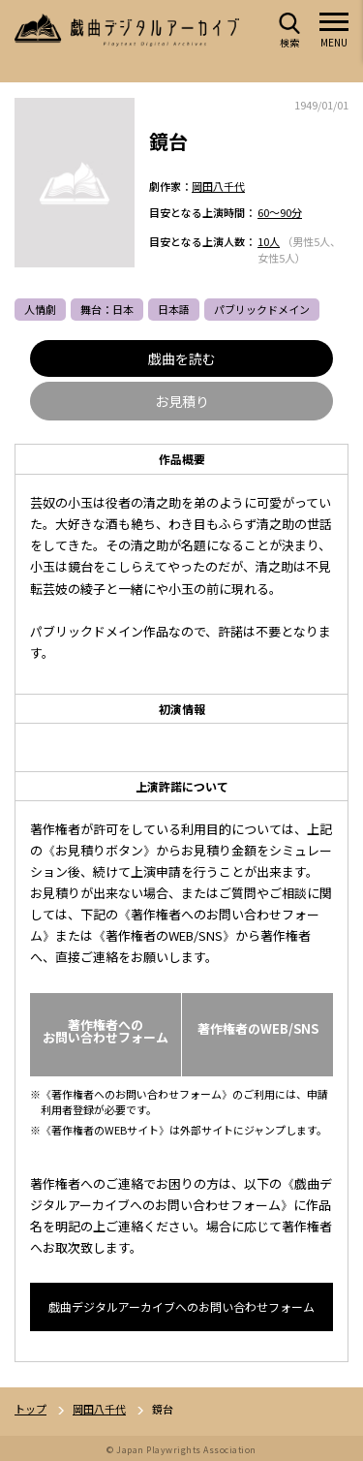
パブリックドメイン (262, 309)
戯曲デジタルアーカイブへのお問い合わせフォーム (181, 1306)
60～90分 (279, 212)
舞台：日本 (107, 309)
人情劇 (40, 309)
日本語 (174, 309)
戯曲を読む (182, 358)
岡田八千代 (218, 186)
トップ (30, 1409)
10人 (268, 241)
